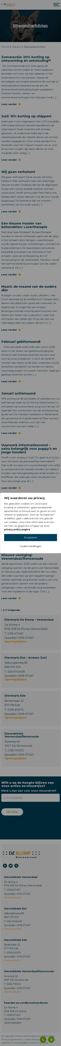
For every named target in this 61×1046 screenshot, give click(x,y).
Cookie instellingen (30, 546)
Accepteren (30, 537)
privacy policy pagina (17, 529)
